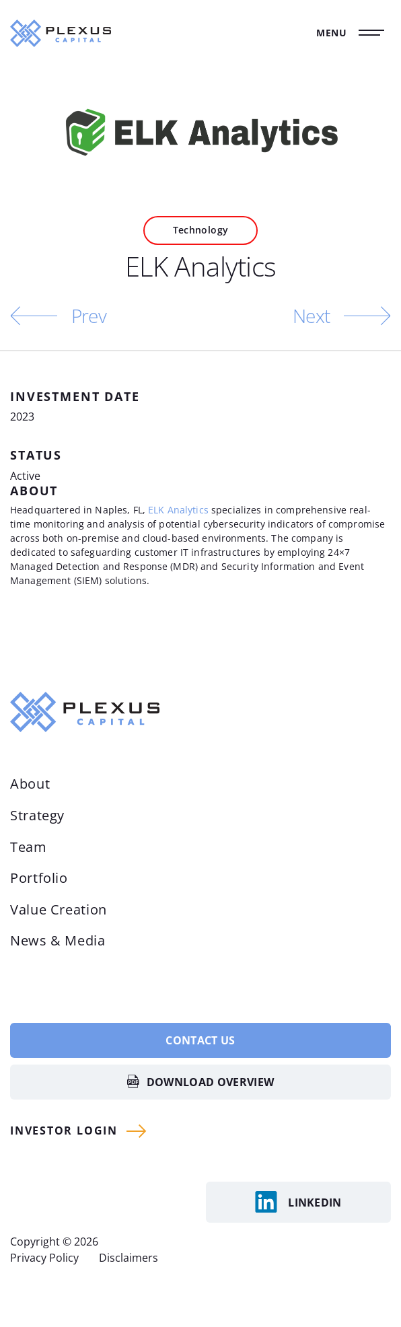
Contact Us (200, 1040)
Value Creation (58, 909)
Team (28, 847)
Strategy (37, 815)
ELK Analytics (178, 509)
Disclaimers (128, 1257)
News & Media (58, 940)
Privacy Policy (44, 1257)
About (30, 784)
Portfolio (39, 878)
